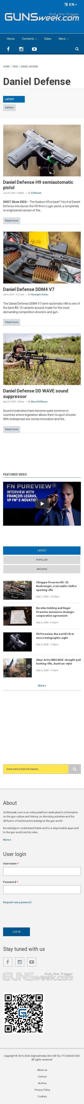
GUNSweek (36, 193)
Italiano (9, 107)
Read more (11, 220)
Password (10, 882)
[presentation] (34, 915)
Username (11, 863)
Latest (41, 550)
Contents (28, 38)
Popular (42, 559)
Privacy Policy (42, 1090)
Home (11, 38)
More (62, 38)
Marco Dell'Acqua (39, 402)
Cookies (42, 1096)
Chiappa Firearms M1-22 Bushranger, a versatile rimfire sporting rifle (56, 586)
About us (42, 1070)
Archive (42, 569)
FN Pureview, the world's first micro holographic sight (55, 635)
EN (70, 4)
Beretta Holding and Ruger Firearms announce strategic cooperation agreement (55, 611)
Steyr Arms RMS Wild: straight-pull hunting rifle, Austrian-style (58, 661)
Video (47, 38)
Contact (42, 1076)
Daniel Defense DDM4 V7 (28, 289)
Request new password (17, 902)
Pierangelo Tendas (39, 294)
